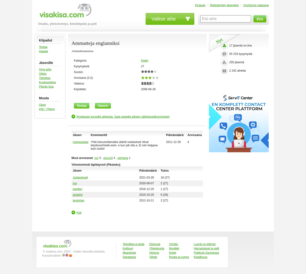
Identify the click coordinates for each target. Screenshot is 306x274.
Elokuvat (154, 244)
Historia (154, 252)
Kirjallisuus (201, 257)
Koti (79, 212)
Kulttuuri (128, 248)
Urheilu (173, 244)
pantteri (77, 189)
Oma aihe (45, 69)
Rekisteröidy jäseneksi (224, 5)
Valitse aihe (164, 18)
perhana (123, 158)
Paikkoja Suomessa (206, 252)
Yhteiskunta (156, 248)
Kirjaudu (200, 5)
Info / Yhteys (47, 109)
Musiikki (174, 248)
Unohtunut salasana (256, 5)
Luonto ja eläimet (205, 244)
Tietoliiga (44, 78)
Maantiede (129, 252)
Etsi (260, 19)
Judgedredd (80, 177)
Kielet (144, 60)
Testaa (43, 47)
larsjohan (78, 200)
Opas (42, 104)
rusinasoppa (80, 142)
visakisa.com (64, 12)
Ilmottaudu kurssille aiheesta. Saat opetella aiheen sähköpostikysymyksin (123, 116)
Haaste (43, 51)
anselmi (77, 194)
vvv (96, 158)
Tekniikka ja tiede (133, 244)
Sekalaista (129, 257)
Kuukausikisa (47, 82)
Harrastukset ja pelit (206, 248)
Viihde (153, 257)
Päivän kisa (46, 86)
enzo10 (108, 158)
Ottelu (43, 73)
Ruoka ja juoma (179, 257)
